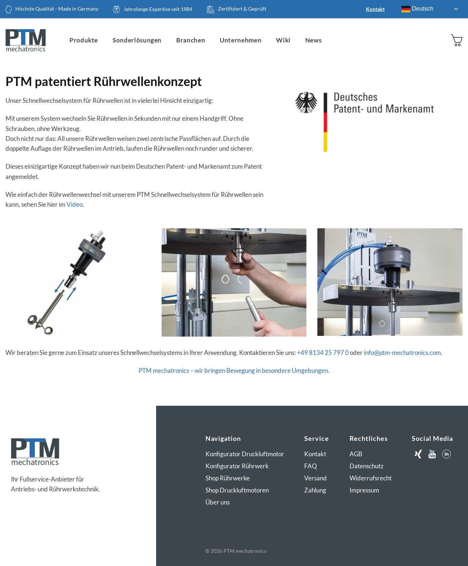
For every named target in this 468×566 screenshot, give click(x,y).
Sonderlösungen (137, 40)
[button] (457, 40)
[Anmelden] (441, 40)
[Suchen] (427, 40)
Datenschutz (367, 466)
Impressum (364, 490)
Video (75, 204)
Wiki (283, 40)
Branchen (190, 40)
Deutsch (417, 9)
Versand (315, 478)
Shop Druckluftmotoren (237, 490)
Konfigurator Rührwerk (237, 466)
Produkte (83, 40)
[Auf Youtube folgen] (432, 454)
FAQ (310, 466)
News (313, 40)
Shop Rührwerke (227, 478)
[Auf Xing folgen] (418, 454)
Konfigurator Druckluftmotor (244, 454)
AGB (356, 454)
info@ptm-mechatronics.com (402, 352)
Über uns (217, 502)
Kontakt (375, 9)
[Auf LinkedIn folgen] (446, 454)
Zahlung (315, 490)
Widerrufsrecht (371, 478)
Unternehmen (240, 40)
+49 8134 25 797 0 (323, 352)
